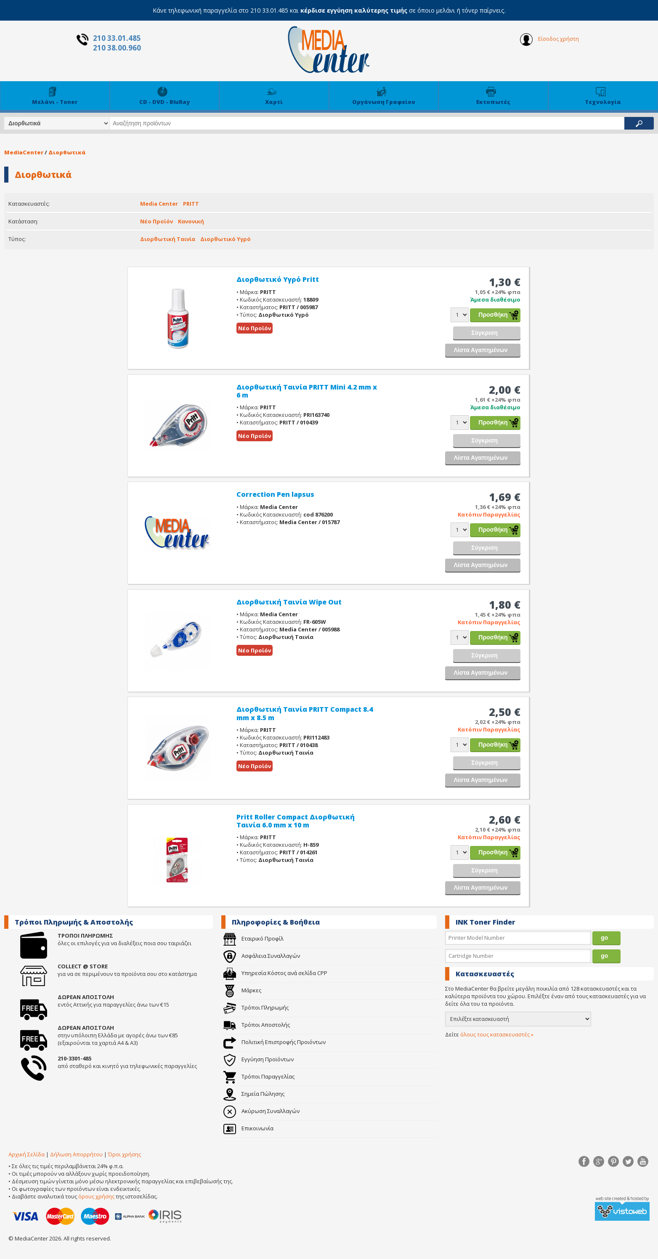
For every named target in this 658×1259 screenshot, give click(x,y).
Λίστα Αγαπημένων (480, 350)
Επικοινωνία (248, 1128)
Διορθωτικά (67, 152)
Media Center (159, 203)
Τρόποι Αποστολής (256, 1024)
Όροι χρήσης (124, 1154)
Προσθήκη (492, 314)
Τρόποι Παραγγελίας (259, 1076)
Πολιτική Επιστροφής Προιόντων (274, 1042)
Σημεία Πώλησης (253, 1093)
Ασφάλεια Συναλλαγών (261, 955)
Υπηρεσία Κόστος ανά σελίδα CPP (275, 973)
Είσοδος (549, 39)
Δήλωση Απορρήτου (76, 1154)
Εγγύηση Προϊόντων (258, 1059)
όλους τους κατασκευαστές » (496, 1034)
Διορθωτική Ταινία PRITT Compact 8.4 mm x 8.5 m (304, 713)
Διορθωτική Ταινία (167, 239)
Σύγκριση (484, 332)
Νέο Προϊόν (156, 221)
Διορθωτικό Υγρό (225, 239)
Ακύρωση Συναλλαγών (261, 1111)
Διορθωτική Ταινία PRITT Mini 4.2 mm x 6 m (306, 391)
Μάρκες (242, 990)
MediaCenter (23, 152)
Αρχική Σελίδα (26, 1154)
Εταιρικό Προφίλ (253, 938)
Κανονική (191, 221)
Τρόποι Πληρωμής (256, 1007)
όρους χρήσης (96, 1196)
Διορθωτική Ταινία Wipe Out (289, 602)
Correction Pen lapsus (275, 494)
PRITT (191, 203)
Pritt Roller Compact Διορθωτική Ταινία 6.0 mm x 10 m (295, 821)
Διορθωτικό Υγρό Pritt (277, 279)
